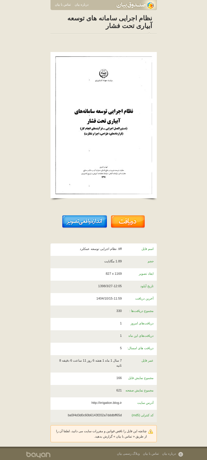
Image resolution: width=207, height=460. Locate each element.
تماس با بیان (63, 4)
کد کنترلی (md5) (143, 415)
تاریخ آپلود (147, 286)
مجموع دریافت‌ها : (141, 311)
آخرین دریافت (144, 298)
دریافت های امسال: (140, 348)
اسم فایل (147, 249)
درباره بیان (82, 4)
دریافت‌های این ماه (141, 335)
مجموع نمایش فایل (141, 378)
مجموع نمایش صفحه (139, 390)
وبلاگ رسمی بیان (128, 453)
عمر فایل (147, 360)
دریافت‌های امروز (142, 323)
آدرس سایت (145, 402)
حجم (151, 261)
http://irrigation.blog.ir (107, 402)
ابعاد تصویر (146, 273)
